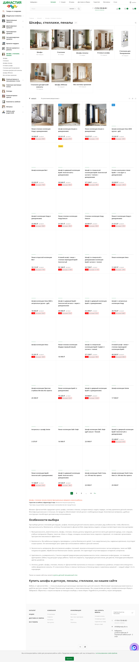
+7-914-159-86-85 (100, 8)
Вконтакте (80, 647)
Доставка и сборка (36, 618)
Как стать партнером (77, 617)
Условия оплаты (99, 616)
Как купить (50, 622)
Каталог (32, 610)
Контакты (50, 619)
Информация (76, 610)
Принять (69, 659)
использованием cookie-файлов (106, 653)
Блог (72, 619)
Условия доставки (100, 619)
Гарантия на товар (100, 621)
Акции (31, 614)
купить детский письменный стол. (65, 575)
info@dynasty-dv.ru (121, 627)
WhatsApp (85, 647)
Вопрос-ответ (99, 624)
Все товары (33, 622)
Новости (50, 617)
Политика (73, 622)
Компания (51, 610)
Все (95, 493)
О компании (51, 614)
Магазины (74, 614)
